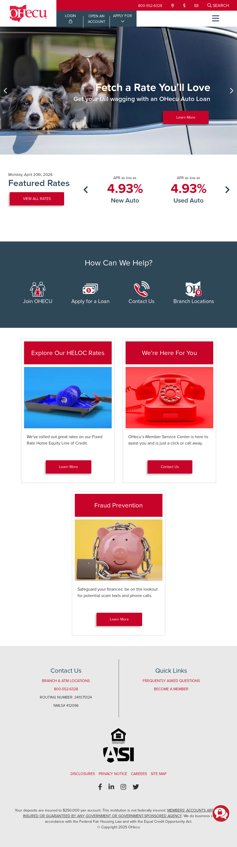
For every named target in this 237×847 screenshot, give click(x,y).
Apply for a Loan (90, 293)
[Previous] (5, 91)
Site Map (158, 774)
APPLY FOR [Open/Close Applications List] (122, 16)
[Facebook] (100, 787)
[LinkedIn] (111, 787)
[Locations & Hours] (173, 6)
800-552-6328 (150, 6)
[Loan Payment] (185, 6)
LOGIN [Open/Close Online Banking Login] (70, 18)
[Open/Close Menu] (215, 19)
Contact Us (141, 293)
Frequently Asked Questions (171, 681)
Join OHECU (37, 293)
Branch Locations (193, 293)
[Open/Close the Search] (218, 5)
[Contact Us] (197, 6)
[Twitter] (136, 787)
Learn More (185, 117)
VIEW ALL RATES (37, 198)
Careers (139, 774)
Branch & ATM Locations (66, 681)
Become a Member (171, 689)
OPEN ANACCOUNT (96, 19)
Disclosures (83, 774)
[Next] (231, 91)
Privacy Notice (113, 774)
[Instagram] (123, 787)
